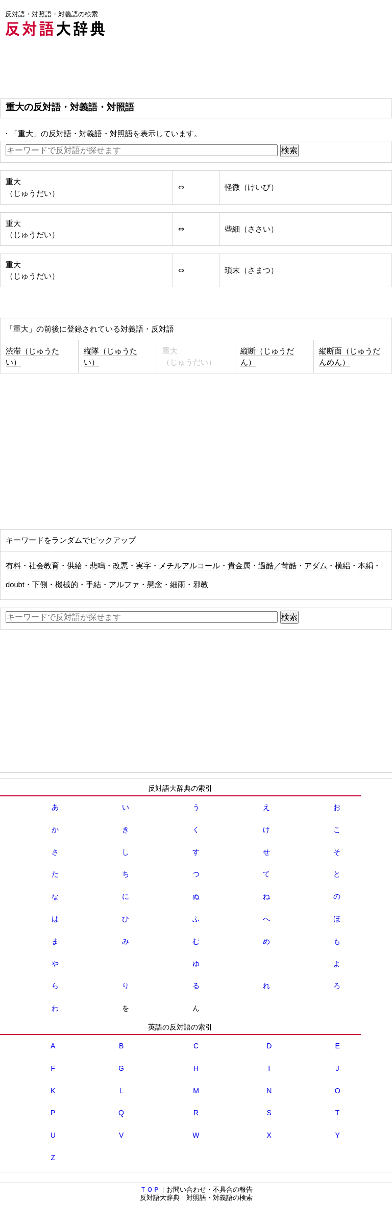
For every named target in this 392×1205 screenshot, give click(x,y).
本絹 (365, 566)
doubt (15, 585)
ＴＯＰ (150, 1189)
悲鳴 (97, 566)
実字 (143, 566)
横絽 (342, 566)
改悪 (120, 566)
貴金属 (239, 566)
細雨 (177, 585)
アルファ (124, 585)
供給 (74, 566)
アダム (315, 566)
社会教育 (44, 566)
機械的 (66, 585)
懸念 (154, 585)
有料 (13, 566)
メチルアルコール (189, 566)
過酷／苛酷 (277, 566)
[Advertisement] (186, 65)
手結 (93, 585)
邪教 (200, 585)
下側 (39, 585)
